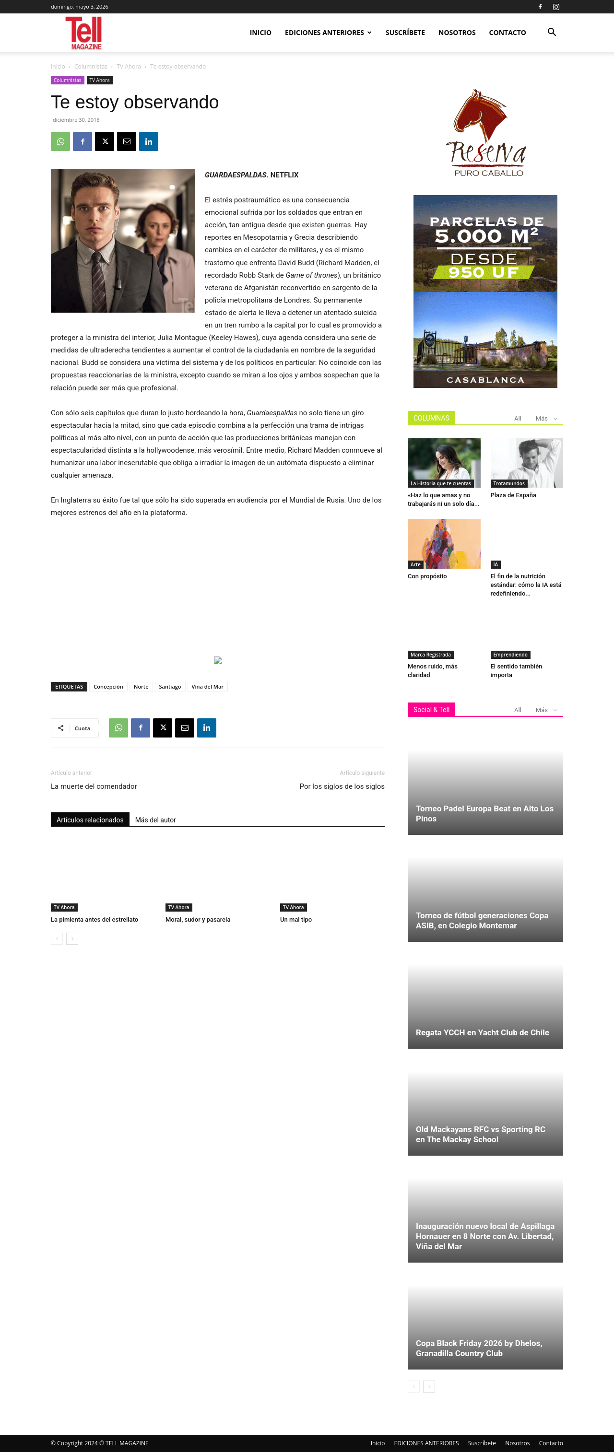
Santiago (170, 686)
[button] (551, 33)
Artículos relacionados (90, 820)
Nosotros (457, 32)
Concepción (108, 686)
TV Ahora (129, 66)
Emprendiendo (511, 654)
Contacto (507, 32)
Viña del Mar (208, 686)
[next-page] (72, 939)
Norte (141, 686)
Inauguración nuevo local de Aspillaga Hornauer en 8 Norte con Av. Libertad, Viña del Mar (485, 1236)
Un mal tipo (296, 919)
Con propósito (427, 576)
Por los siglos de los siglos (342, 786)
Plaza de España (514, 495)
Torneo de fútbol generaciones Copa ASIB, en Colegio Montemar (482, 920)
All (517, 418)
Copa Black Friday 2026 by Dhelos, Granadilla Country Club (479, 1348)
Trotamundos (509, 483)
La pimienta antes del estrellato (94, 919)
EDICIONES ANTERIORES (328, 32)
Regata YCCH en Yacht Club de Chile (482, 1032)
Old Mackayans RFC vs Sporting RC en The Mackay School (480, 1134)
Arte (416, 564)
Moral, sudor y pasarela (197, 919)
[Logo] (84, 32)
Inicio (261, 32)
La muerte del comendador (94, 786)
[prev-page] (57, 939)
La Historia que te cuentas (441, 483)
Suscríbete (405, 32)
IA (496, 564)
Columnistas (90, 66)
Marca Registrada (431, 654)
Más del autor (155, 820)
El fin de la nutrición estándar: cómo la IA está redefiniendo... (526, 585)
